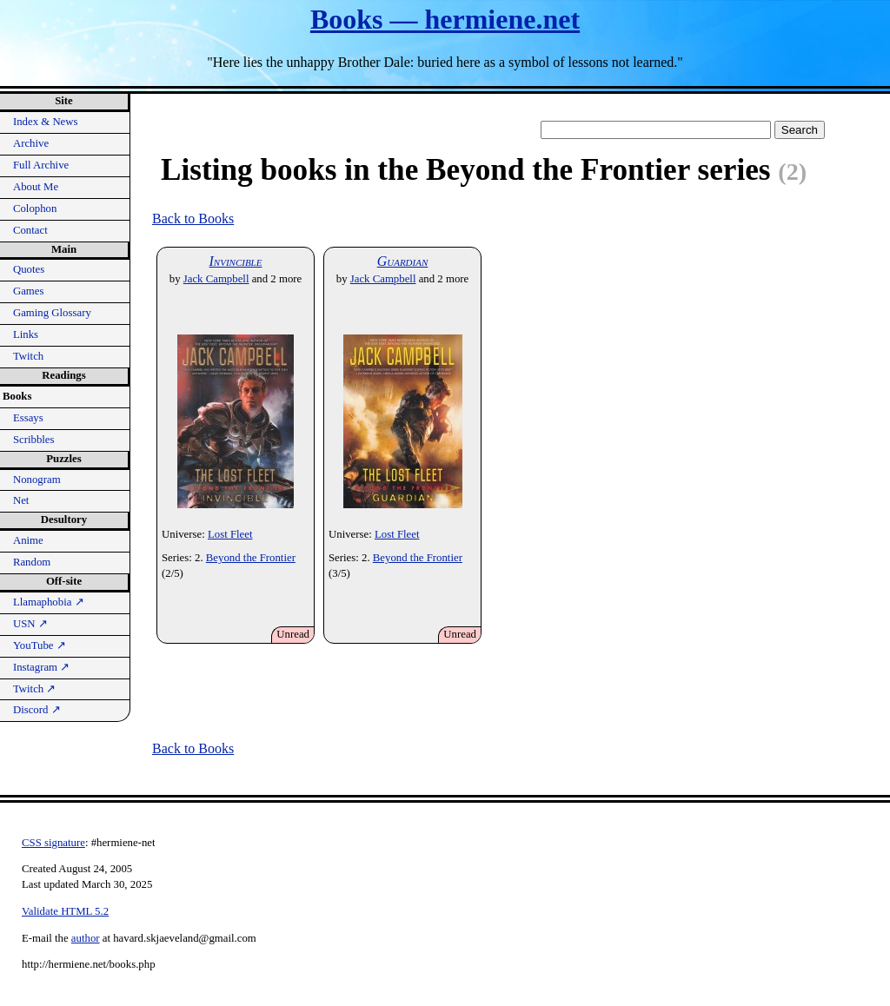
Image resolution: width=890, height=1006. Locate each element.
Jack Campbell (216, 279)
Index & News (45, 122)
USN (30, 624)
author (85, 938)
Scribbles (34, 440)
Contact (30, 230)
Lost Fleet (230, 534)
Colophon (34, 208)
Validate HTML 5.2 (65, 911)
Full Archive (41, 165)
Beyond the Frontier (251, 558)
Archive (31, 143)
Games (28, 291)
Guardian (402, 261)
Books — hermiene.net (445, 19)
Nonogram (37, 479)
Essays (28, 418)
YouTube (39, 645)
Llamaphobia (48, 602)
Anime (28, 540)
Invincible (235, 261)
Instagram (41, 667)
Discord (37, 710)
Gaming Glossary (52, 313)
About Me (35, 187)
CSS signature (53, 843)
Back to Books (193, 218)
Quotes (28, 269)
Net (21, 500)
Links (25, 334)
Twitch (28, 356)
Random (31, 562)
